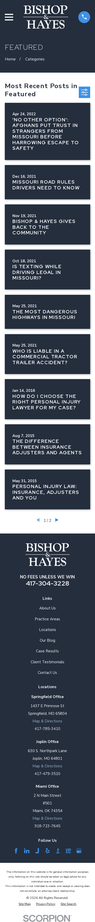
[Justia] (37, 850)
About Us (47, 608)
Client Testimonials (47, 662)
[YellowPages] (68, 850)
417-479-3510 (47, 773)
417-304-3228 (47, 583)
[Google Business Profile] (79, 850)
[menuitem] (24, 904)
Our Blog (47, 640)
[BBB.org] (58, 850)
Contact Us (47, 672)
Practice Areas (47, 619)
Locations (47, 629)
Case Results (47, 651)
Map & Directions (47, 721)
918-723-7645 (47, 826)
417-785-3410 (47, 728)
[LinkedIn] (26, 850)
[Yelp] (47, 850)
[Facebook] (16, 850)
